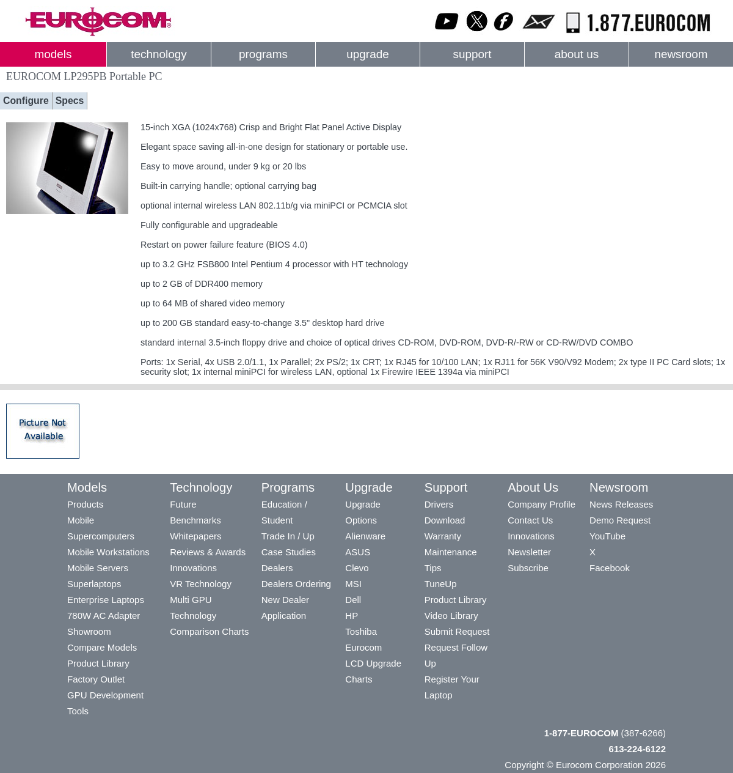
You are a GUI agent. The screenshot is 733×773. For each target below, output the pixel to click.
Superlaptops (94, 584)
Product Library (98, 663)
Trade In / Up (288, 536)
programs (263, 54)
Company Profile (541, 504)
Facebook (609, 568)
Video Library (451, 615)
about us (577, 54)
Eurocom (363, 647)
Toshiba (361, 631)
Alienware (365, 536)
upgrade (367, 54)
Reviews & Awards (208, 552)
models (53, 54)
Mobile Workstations (108, 552)
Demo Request (620, 520)
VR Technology (201, 584)
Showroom (89, 631)
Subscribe (528, 568)
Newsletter (529, 552)
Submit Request (457, 631)
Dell (353, 599)
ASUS (357, 552)
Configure (26, 100)
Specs (70, 100)
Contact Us (530, 520)
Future (183, 504)
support (472, 54)
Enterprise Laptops (105, 599)
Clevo (356, 568)
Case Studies (288, 552)
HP (351, 615)
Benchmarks (195, 520)
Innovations (193, 568)
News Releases (621, 504)
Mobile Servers (97, 568)
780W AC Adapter (103, 615)
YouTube (607, 536)
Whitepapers (195, 536)
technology (158, 54)
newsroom (680, 54)
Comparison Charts (209, 631)
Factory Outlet (96, 679)
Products (85, 504)
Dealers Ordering (296, 584)
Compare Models (102, 647)
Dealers (277, 568)
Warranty (443, 536)
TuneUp (441, 584)
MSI (353, 584)
